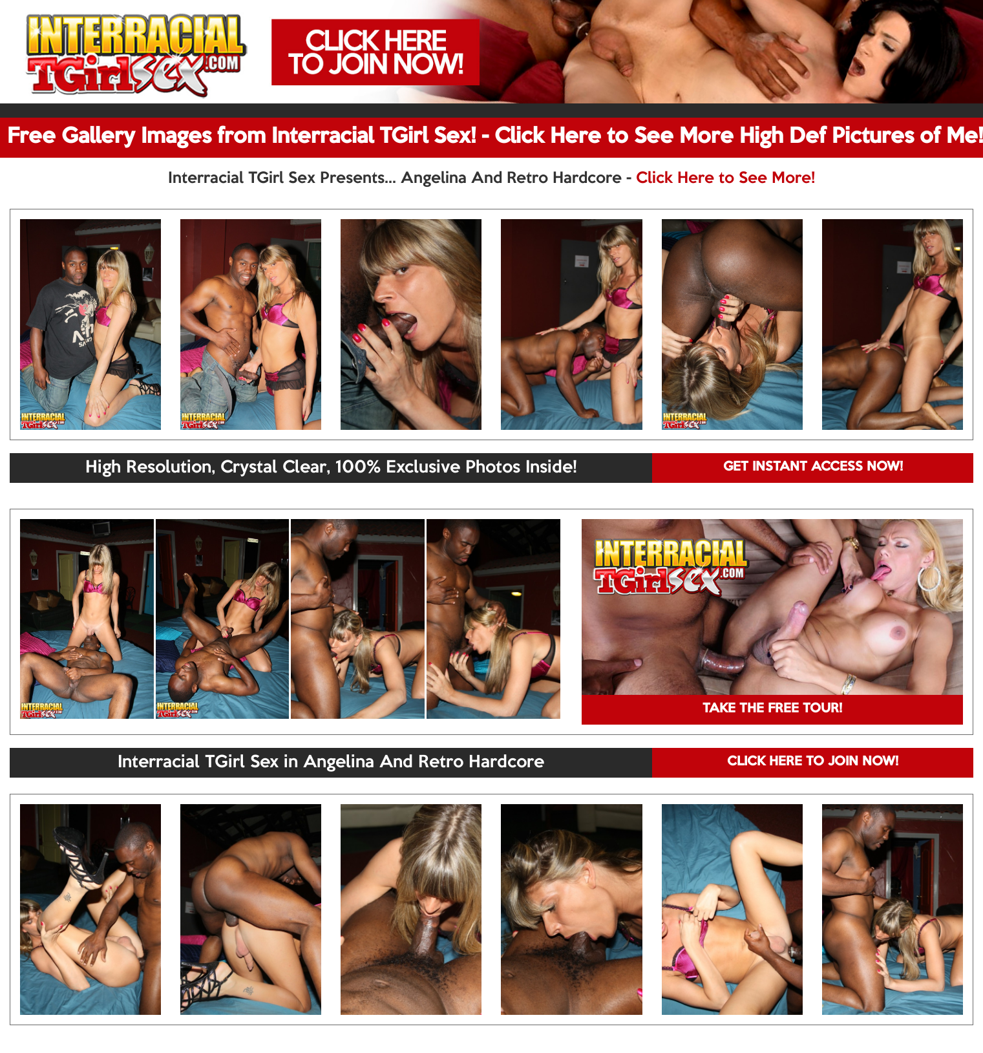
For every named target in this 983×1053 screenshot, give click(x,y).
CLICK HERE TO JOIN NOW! (812, 762)
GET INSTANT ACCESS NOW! (813, 467)
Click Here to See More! (725, 178)
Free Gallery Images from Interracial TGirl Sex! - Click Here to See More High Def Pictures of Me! (495, 137)
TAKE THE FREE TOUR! (772, 709)
